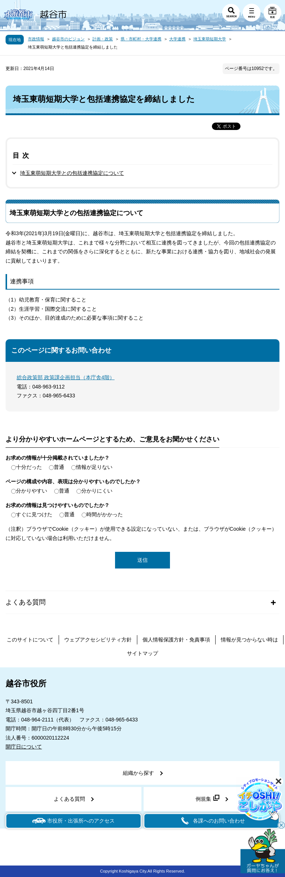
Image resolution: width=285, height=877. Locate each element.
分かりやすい (31, 491)
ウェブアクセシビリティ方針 (98, 640)
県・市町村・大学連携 (141, 39)
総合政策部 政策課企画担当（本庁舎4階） (66, 377)
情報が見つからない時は (249, 640)
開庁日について (24, 747)
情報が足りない (94, 467)
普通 (59, 467)
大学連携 (177, 39)
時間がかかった (104, 514)
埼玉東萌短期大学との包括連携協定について (72, 173)
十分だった (29, 467)
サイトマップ (142, 653)
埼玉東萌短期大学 (209, 39)
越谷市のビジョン (68, 39)
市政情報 (36, 39)
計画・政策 (102, 39)
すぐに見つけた (34, 514)
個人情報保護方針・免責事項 (176, 640)
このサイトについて (30, 640)
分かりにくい (96, 491)
